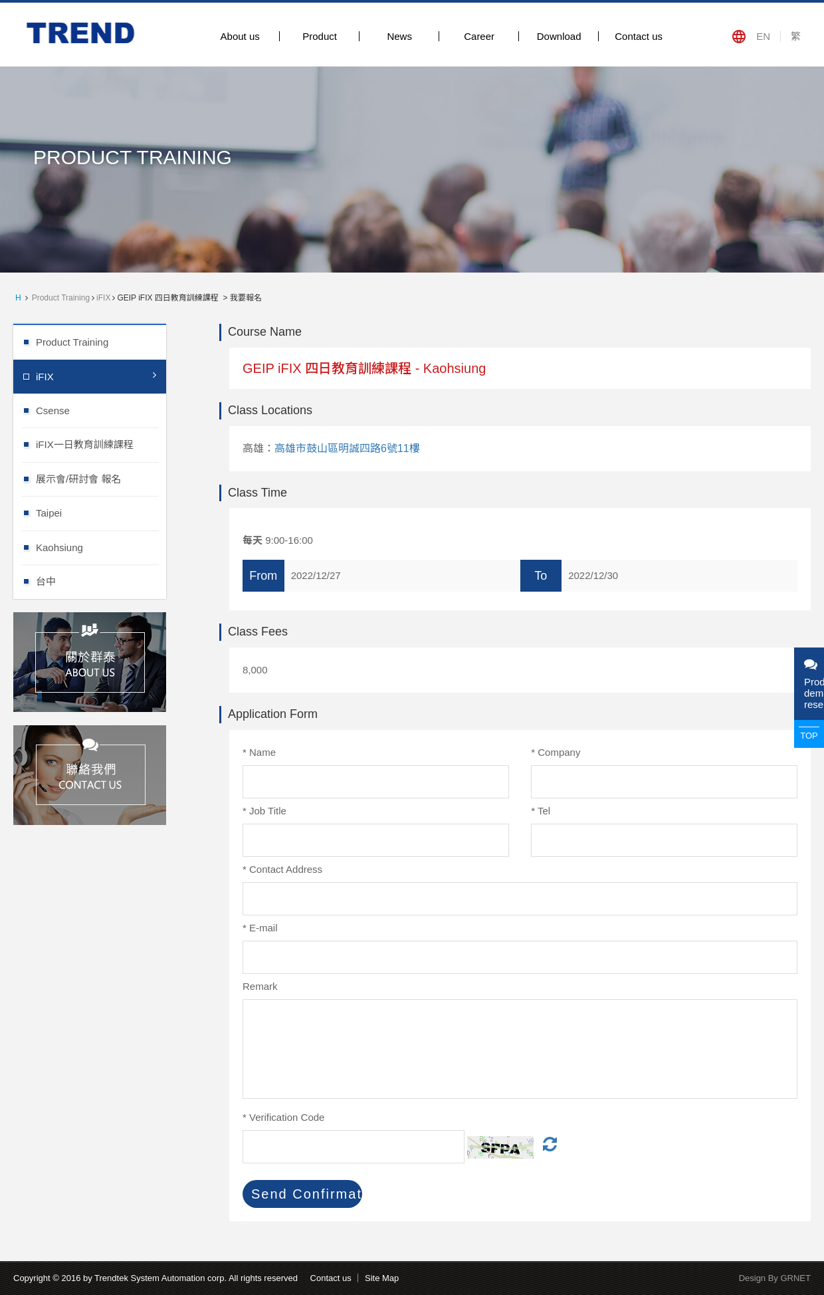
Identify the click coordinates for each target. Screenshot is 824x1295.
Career (479, 36)
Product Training (61, 297)
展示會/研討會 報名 (101, 478)
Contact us (639, 36)
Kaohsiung (101, 546)
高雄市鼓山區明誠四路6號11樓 (347, 448)
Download (559, 36)
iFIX (103, 297)
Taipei (101, 512)
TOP (809, 736)
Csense (101, 410)
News (399, 36)
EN (763, 36)
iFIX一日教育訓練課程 (101, 443)
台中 (101, 580)
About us (240, 36)
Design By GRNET (775, 1278)
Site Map (382, 1278)
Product (319, 36)
